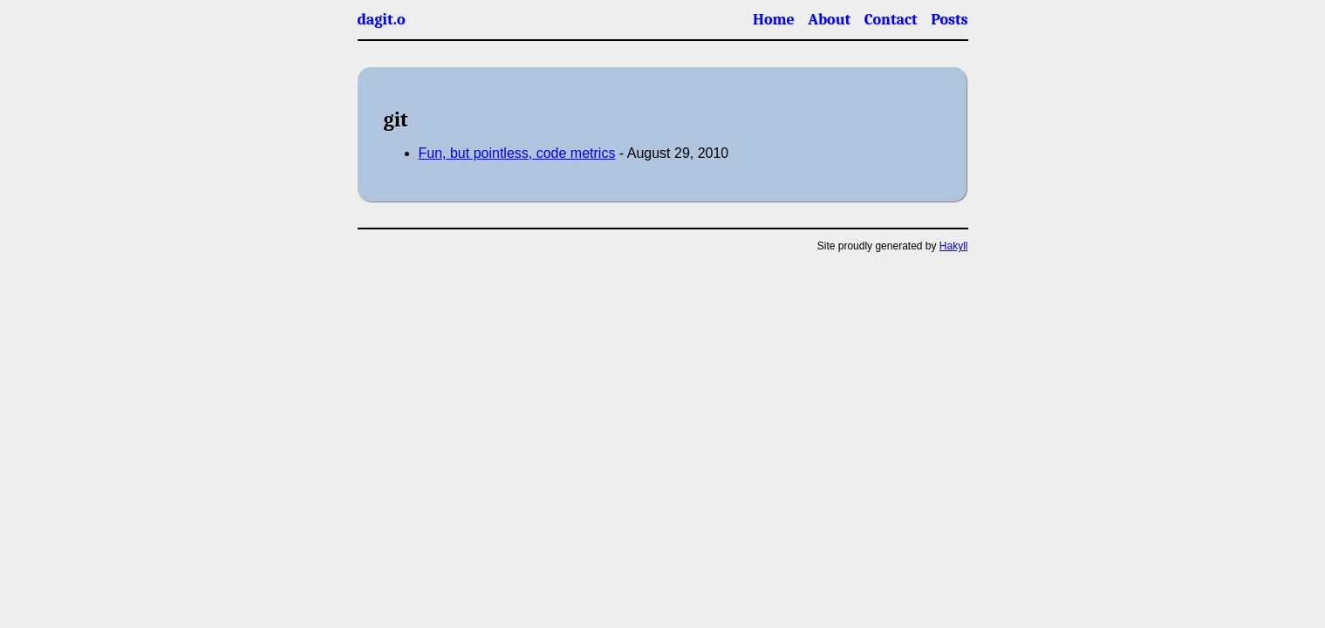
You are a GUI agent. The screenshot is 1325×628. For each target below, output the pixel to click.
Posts (949, 19)
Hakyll (953, 246)
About (829, 19)
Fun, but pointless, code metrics (517, 153)
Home (774, 19)
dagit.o (382, 19)
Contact (891, 19)
